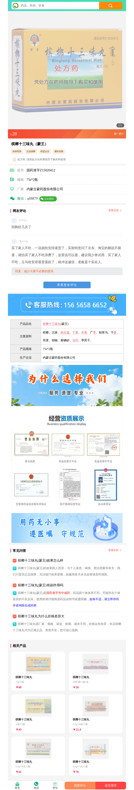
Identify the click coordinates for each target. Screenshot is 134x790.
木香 (84, 332)
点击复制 (49, 198)
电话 (36, 787)
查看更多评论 (67, 284)
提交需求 (111, 785)
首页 (17, 787)
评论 (55, 787)
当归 (75, 340)
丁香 (75, 332)
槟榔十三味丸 (52, 323)
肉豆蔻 (65, 332)
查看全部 (114, 210)
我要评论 (80, 785)
